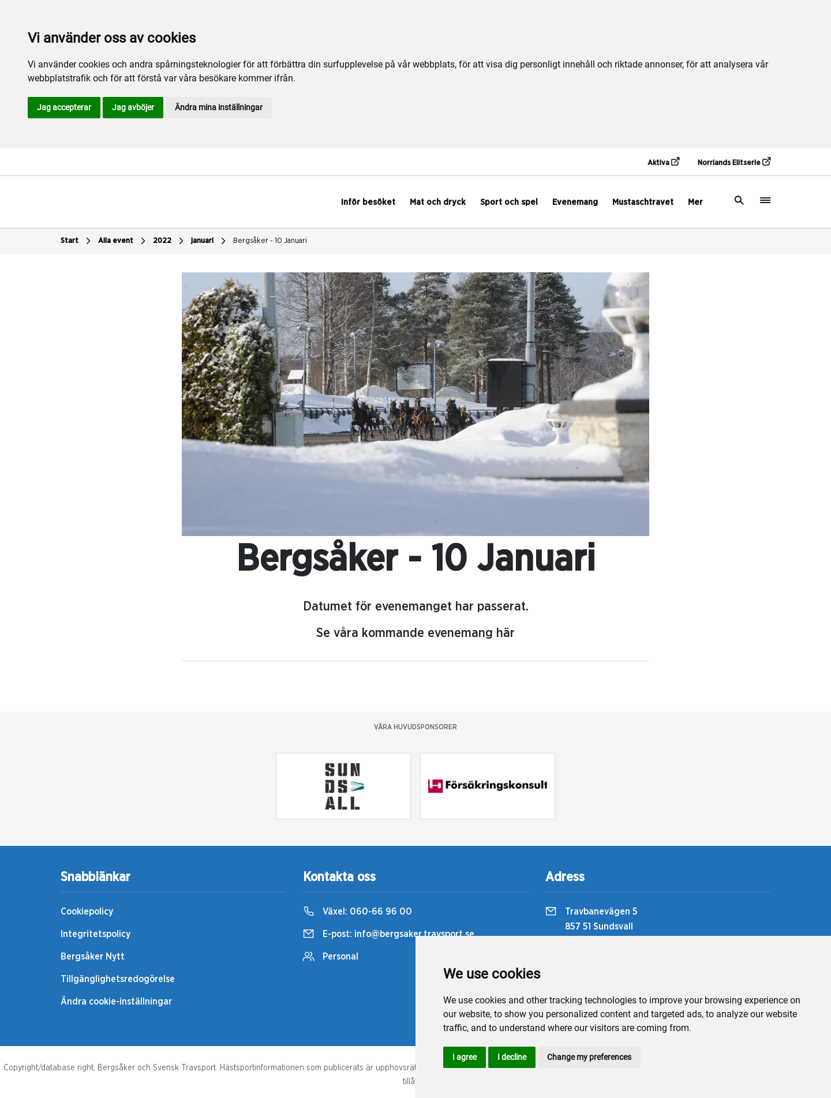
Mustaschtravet (642, 202)
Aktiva (663, 162)
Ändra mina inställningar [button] (219, 107)
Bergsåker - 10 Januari (270, 241)
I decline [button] (511, 1057)
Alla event (123, 241)
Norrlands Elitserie (734, 162)
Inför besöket (368, 202)
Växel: (357, 911)
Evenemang (575, 202)
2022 (169, 241)
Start (77, 241)
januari (210, 241)
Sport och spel (509, 202)
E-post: (388, 934)
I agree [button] (464, 1057)
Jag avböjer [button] (133, 107)
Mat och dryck (438, 202)
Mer (695, 202)
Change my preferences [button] (589, 1057)
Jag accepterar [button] (64, 107)
